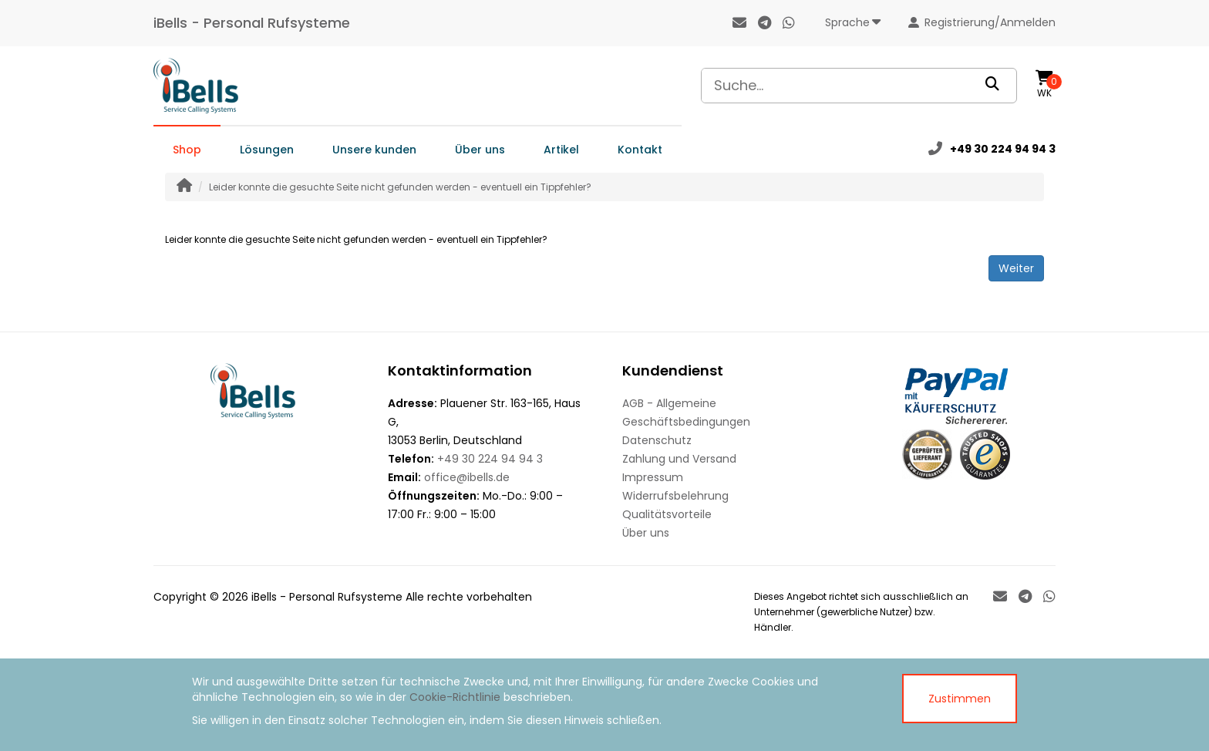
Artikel (561, 149)
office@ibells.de (467, 477)
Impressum (652, 477)
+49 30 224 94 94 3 (490, 458)
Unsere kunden (374, 149)
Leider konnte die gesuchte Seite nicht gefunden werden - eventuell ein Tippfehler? (400, 187)
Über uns (480, 149)
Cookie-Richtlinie (454, 697)
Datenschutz (657, 440)
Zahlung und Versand (679, 458)
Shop (187, 149)
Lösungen (267, 149)
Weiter (1016, 268)
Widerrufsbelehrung (675, 495)
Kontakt (640, 149)
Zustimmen (959, 698)
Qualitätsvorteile (667, 514)
